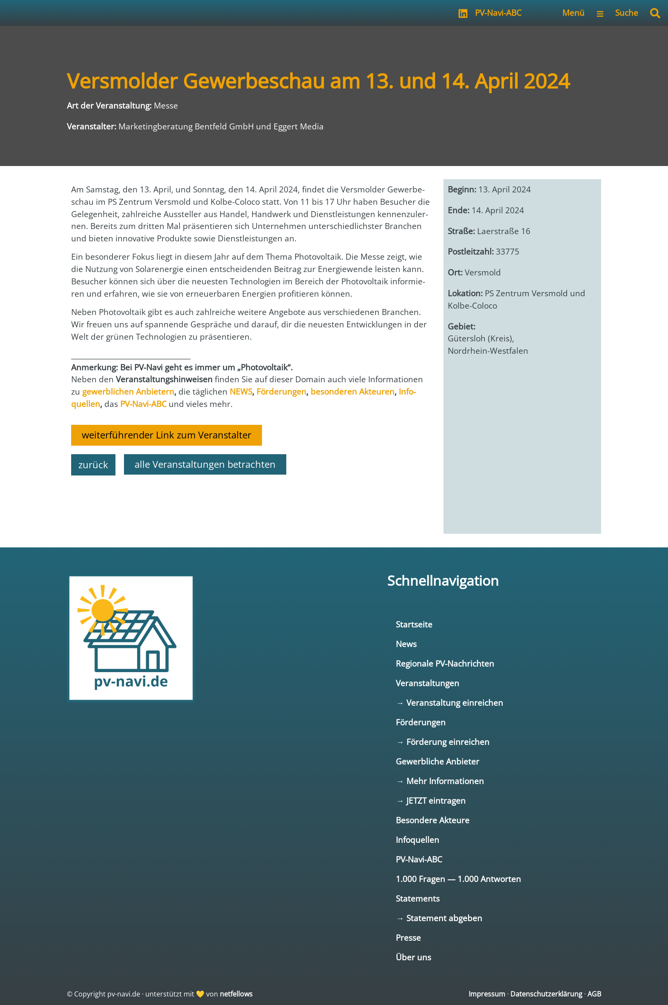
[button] (655, 13)
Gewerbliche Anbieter (437, 761)
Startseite (414, 624)
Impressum (487, 994)
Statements (418, 898)
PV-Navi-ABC (498, 12)
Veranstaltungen (427, 683)
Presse (408, 937)
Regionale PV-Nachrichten (445, 663)
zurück (93, 464)
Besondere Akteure (432, 820)
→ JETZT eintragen (430, 800)
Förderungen (421, 722)
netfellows (236, 994)
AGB (594, 994)
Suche (626, 12)
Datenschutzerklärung (546, 994)
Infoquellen (417, 839)
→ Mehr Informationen (440, 781)
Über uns (413, 957)
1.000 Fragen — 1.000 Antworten (458, 879)
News (406, 644)
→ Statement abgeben (439, 918)
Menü (573, 12)
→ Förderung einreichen (442, 741)
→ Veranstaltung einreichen (449, 702)
